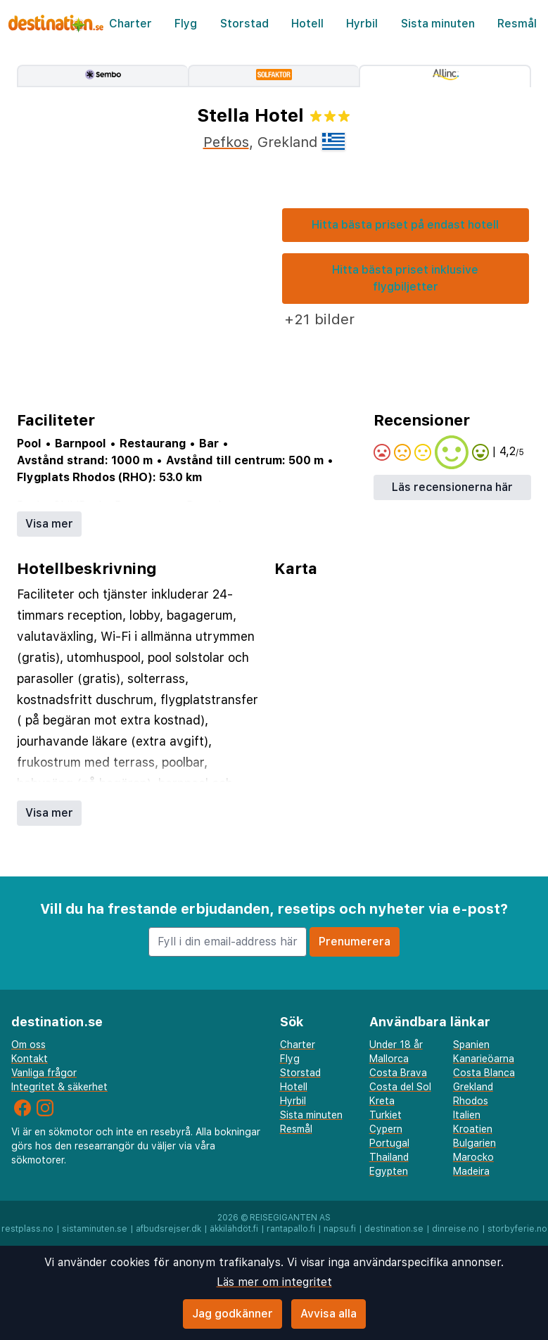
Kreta (382, 1100)
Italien (466, 1115)
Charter (130, 23)
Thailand (389, 1157)
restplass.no (27, 1229)
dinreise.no (455, 1229)
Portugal (389, 1143)
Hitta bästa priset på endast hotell (405, 224)
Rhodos (470, 1100)
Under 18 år (396, 1044)
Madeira (471, 1171)
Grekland (473, 1086)
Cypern (385, 1129)
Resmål (517, 23)
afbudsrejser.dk (168, 1229)
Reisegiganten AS (290, 1218)
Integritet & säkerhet (59, 1086)
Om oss (28, 1044)
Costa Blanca (484, 1072)
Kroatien (472, 1129)
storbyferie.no (517, 1229)
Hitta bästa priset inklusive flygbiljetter (405, 278)
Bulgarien (474, 1143)
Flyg (185, 23)
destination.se (393, 1229)
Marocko (473, 1157)
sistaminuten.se (94, 1229)
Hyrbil (362, 23)
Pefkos (226, 142)
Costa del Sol (400, 1086)
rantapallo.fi (291, 1229)
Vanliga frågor (44, 1072)
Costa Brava (398, 1072)
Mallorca (389, 1058)
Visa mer (49, 523)
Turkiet (385, 1115)
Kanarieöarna (483, 1058)
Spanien (471, 1044)
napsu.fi (340, 1229)
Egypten (388, 1171)
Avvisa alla (328, 1313)
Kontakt (29, 1058)
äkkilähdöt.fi (234, 1229)
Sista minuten (438, 23)
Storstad (244, 23)
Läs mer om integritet (274, 1282)
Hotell (307, 23)
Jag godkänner (232, 1313)
